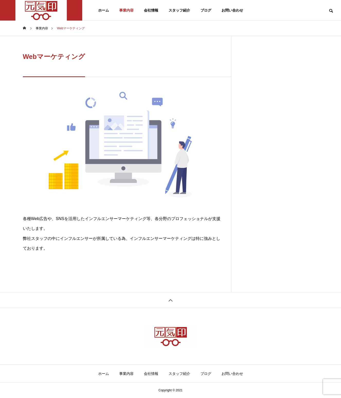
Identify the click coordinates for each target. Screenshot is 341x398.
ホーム (103, 10)
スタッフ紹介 (179, 10)
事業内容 (126, 10)
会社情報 (151, 10)
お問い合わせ (232, 10)
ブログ (205, 10)
